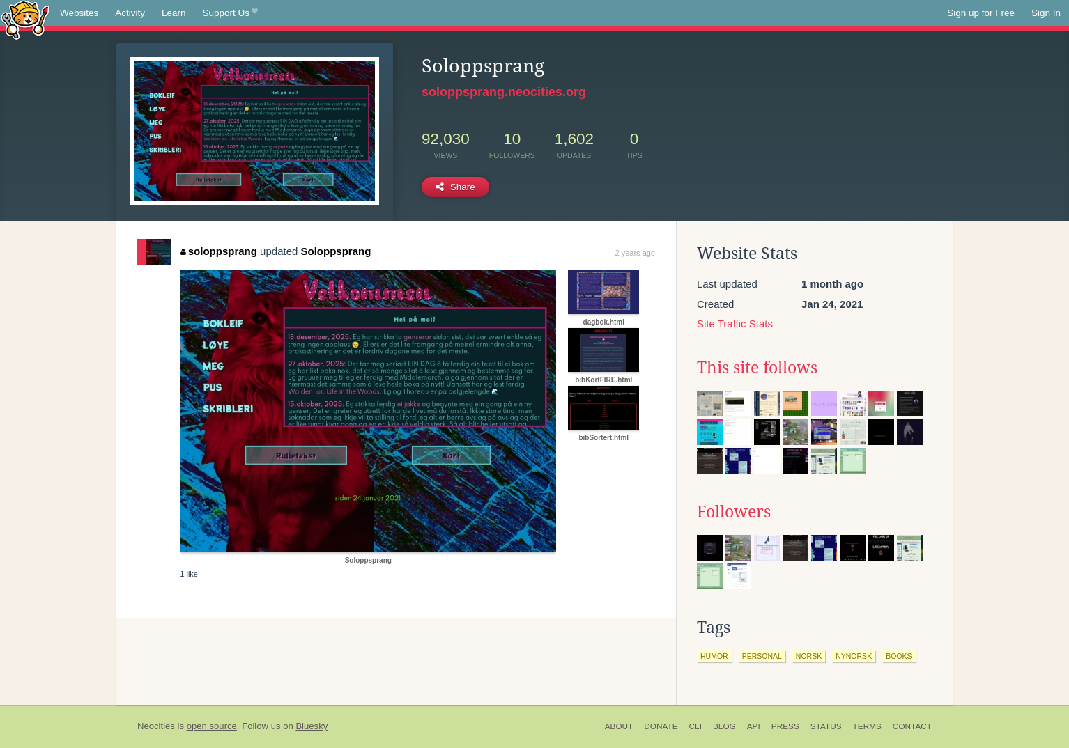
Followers (734, 512)
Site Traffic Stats (735, 323)
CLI (695, 726)
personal (762, 656)
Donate (660, 726)
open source (212, 726)
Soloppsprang (336, 251)
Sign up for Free (981, 13)
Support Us (230, 13)
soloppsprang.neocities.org (504, 92)
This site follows (757, 368)
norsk (809, 656)
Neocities (156, 726)
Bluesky (311, 726)
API (753, 726)
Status (826, 726)
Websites (79, 13)
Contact (912, 726)
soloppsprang (218, 251)
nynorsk (854, 656)
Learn (174, 13)
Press (785, 726)
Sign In (1046, 13)
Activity (130, 13)
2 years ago (635, 253)
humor (714, 656)
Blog (724, 726)
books (899, 656)
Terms (867, 726)
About (619, 726)
